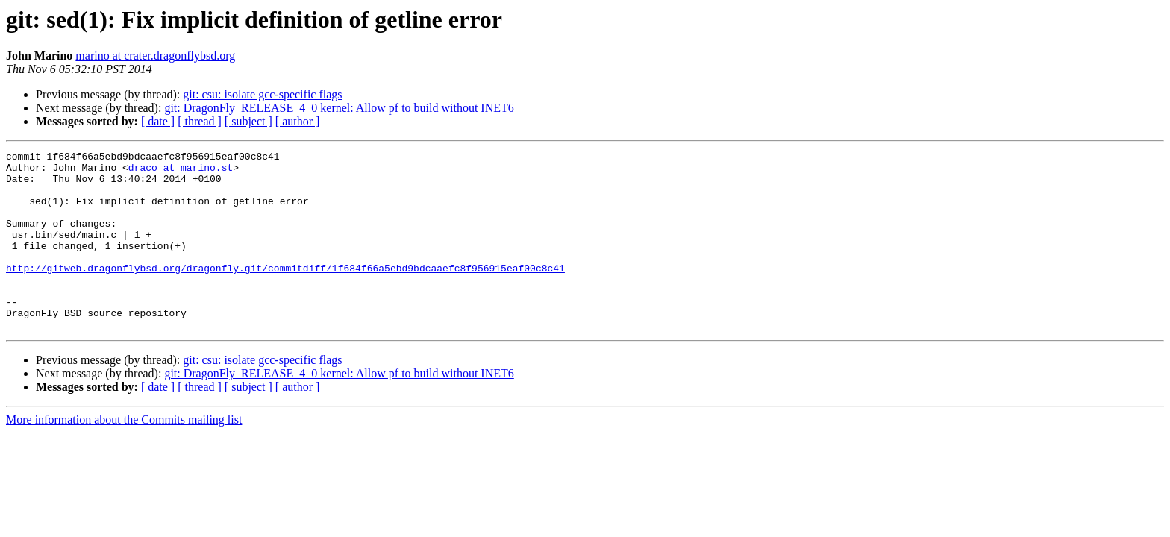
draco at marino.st (180, 171)
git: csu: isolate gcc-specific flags (262, 94)
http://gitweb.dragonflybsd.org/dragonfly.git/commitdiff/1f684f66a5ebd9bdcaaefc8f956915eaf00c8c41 (285, 292)
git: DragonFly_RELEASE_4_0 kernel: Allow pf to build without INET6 (338, 107)
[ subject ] (248, 121)
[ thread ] (200, 121)
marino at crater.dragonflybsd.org (155, 55)
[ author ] (297, 121)
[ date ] (158, 121)
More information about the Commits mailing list (124, 455)
